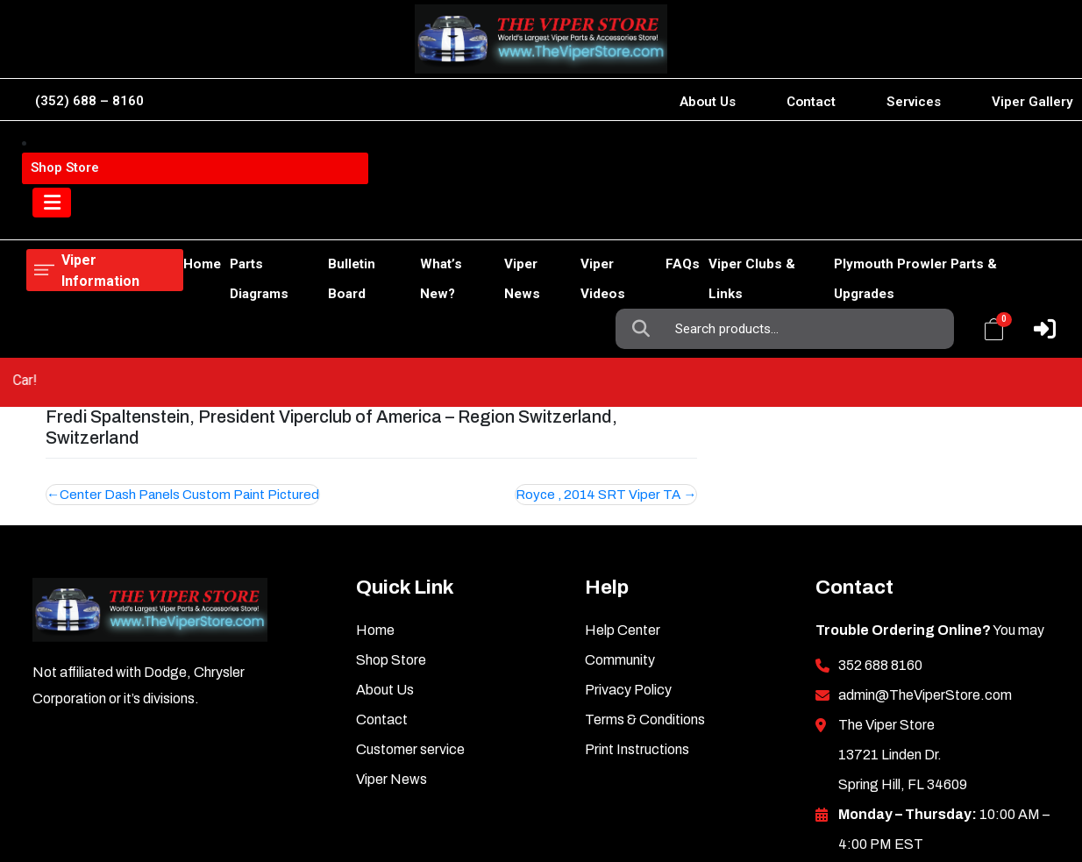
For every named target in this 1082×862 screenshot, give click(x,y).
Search (645, 154)
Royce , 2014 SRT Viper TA (598, 377)
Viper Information (115, 154)
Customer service (410, 631)
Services (913, 102)
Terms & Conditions (645, 602)
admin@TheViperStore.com (925, 577)
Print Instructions (637, 631)
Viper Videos (585, 217)
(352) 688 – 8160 (89, 101)
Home (45, 217)
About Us (708, 102)
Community (620, 542)
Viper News (495, 217)
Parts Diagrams (207, 217)
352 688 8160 (880, 547)
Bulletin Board (311, 217)
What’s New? (407, 217)
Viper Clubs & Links (746, 217)
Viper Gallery (1032, 102)
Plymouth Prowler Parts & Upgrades (933, 217)
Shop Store (111, 217)
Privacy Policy (628, 572)
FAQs (654, 217)
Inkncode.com (985, 791)
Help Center (622, 512)
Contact (811, 102)
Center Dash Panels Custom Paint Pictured (189, 377)
